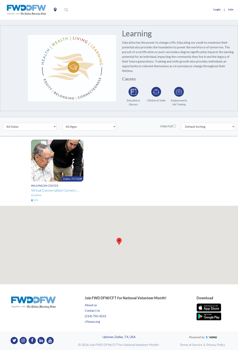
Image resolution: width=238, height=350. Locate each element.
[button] (119, 241)
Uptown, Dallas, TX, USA (119, 337)
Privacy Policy (215, 344)
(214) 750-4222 (95, 316)
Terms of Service (191, 344)
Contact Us (92, 310)
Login (217, 9)
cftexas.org (92, 321)
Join (230, 9)
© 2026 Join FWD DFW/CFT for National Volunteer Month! (118, 344)
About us (91, 305)
